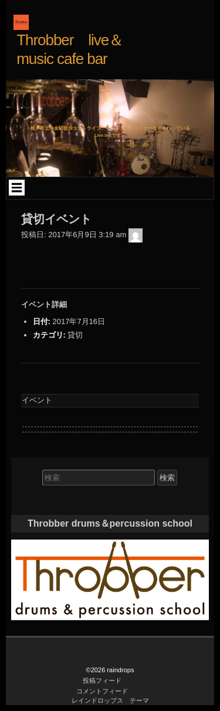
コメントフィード (102, 691)
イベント (37, 400)
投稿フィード (102, 680)
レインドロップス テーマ (110, 700)
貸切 (75, 335)
